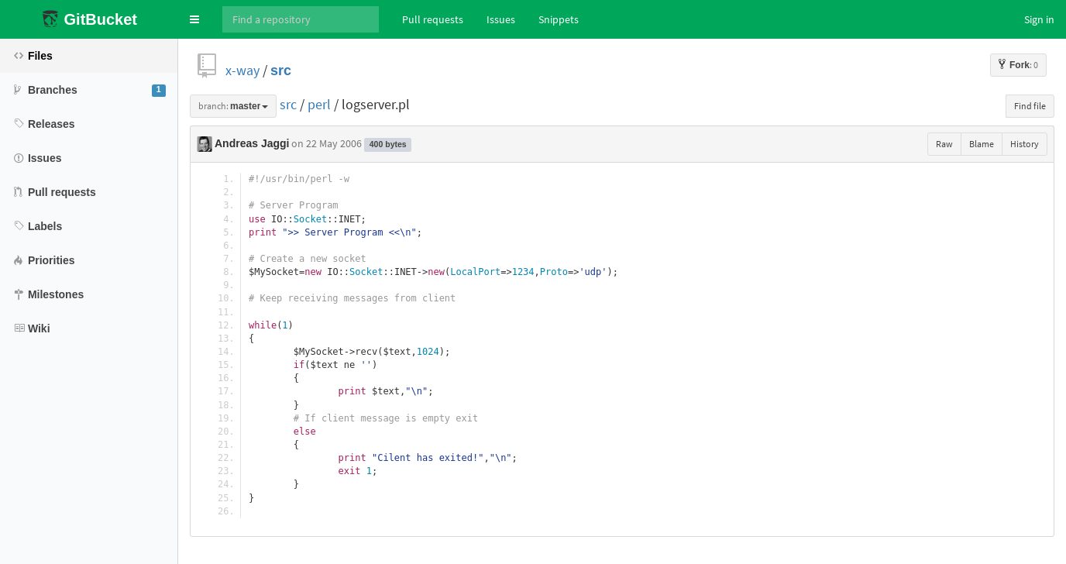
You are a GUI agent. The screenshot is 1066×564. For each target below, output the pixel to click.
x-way (242, 70)
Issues (501, 19)
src (280, 70)
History (1024, 144)
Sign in (1039, 19)
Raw (944, 144)
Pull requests (432, 19)
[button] (194, 19)
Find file (1030, 106)
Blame (981, 144)
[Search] (300, 19)
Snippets (558, 19)
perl (319, 104)
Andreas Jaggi (252, 143)
